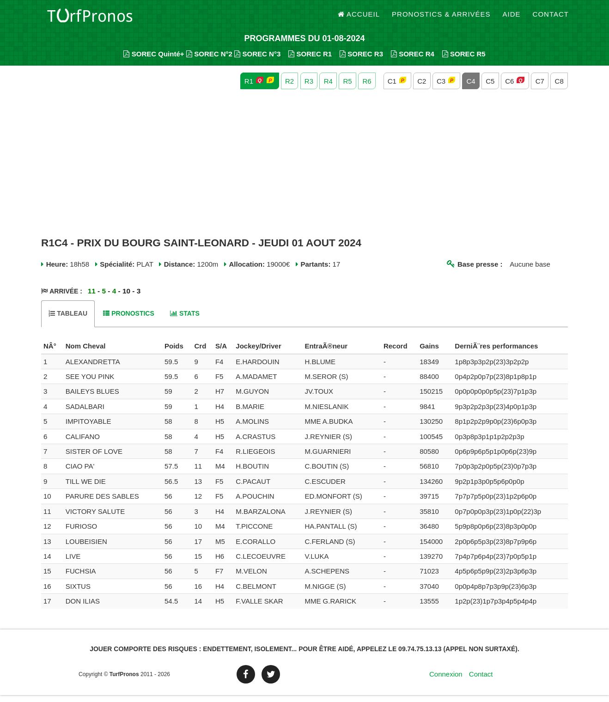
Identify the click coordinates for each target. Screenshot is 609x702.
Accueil (359, 18)
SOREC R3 (361, 60)
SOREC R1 (310, 60)
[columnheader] (52, 353)
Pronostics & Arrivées (441, 18)
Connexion (446, 681)
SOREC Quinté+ (153, 60)
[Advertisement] (304, 170)
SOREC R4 (412, 60)
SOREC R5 (464, 60)
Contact (551, 18)
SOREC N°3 (257, 60)
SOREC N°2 (209, 60)
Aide (512, 18)
